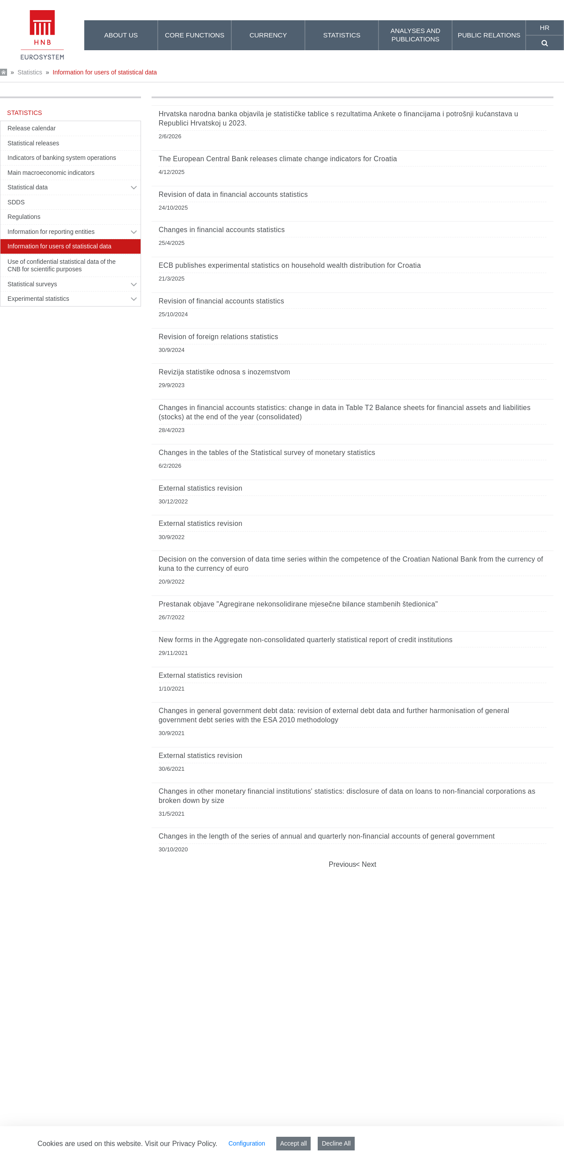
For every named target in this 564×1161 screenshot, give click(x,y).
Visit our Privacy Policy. (181, 1143)
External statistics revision (200, 488)
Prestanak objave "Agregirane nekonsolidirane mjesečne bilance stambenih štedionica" (298, 604)
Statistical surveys (32, 284)
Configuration (246, 1143)
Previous (342, 864)
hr (544, 27)
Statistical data (27, 187)
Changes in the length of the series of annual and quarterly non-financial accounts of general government (327, 836)
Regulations (24, 216)
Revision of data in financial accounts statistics (233, 194)
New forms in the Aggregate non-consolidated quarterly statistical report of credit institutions (306, 639)
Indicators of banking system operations (61, 157)
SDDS (16, 202)
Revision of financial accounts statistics (221, 301)
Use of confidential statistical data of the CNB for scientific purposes (61, 265)
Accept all (293, 1143)
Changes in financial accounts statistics (222, 229)
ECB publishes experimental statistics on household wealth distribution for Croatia (290, 265)
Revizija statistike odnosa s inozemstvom (224, 372)
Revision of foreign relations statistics (218, 336)
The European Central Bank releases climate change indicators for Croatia (278, 159)
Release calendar (31, 128)
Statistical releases (33, 143)
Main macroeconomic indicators (51, 172)
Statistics (30, 72)
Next (368, 864)
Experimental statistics (38, 298)
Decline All (336, 1143)
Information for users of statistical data (105, 72)
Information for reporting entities (51, 231)
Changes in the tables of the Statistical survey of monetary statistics (267, 452)
